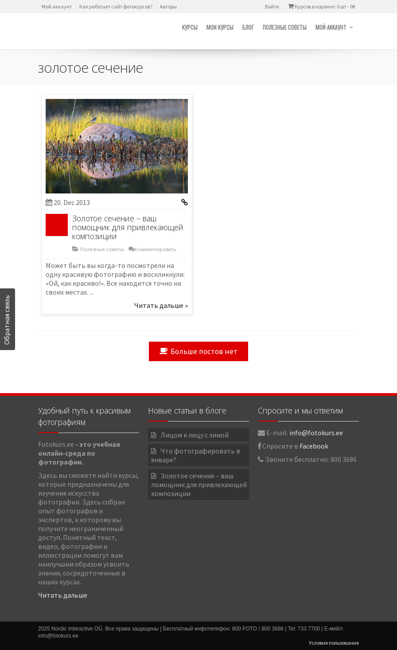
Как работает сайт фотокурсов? (115, 6)
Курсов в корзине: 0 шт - (321, 6)
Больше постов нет (198, 351)
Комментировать (155, 249)
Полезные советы (285, 27)
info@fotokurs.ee (316, 432)
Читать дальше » (161, 305)
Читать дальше (62, 595)
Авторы (168, 6)
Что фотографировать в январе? (195, 455)
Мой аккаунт (57, 6)
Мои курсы (220, 27)
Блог (248, 27)
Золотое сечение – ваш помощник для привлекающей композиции (127, 227)
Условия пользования (334, 642)
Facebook (314, 445)
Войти (272, 6)
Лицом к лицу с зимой (194, 434)
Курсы (190, 27)
